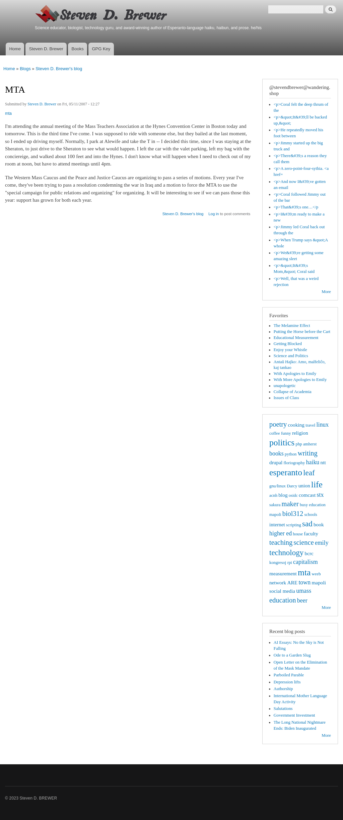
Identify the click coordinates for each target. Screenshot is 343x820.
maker (290, 504)
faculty (311, 533)
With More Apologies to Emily (300, 379)
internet (277, 524)
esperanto (285, 472)
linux (322, 424)
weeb (316, 574)
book (319, 524)
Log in (213, 214)
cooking (296, 425)
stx (320, 494)
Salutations (283, 708)
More (326, 291)
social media (282, 591)
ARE (292, 582)
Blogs (25, 68)
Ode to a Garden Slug (292, 655)
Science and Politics (291, 355)
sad (307, 523)
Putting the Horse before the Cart (302, 331)
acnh (273, 495)
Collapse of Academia (293, 391)
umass (303, 590)
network (277, 582)
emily (322, 542)
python (291, 454)
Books (78, 48)
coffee (274, 433)
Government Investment (294, 715)
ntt (323, 462)
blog (282, 495)
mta (8, 113)
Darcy (292, 486)
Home (15, 48)
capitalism (305, 562)
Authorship (283, 688)
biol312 (292, 513)
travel (310, 425)
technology (286, 552)
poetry (278, 424)
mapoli (319, 582)
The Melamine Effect (292, 325)
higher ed (280, 533)
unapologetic (285, 385)
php (299, 444)
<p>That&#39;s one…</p (296, 207)
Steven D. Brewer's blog (59, 68)
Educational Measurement (296, 337)
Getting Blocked (288, 343)
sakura (274, 504)
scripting (293, 525)
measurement (283, 573)
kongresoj (277, 562)
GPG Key (101, 48)
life (317, 484)
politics (281, 442)
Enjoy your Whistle (290, 349)
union (304, 485)
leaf (309, 472)
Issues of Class (286, 397)
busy (304, 504)
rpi (289, 562)
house (298, 534)
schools (310, 514)
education (282, 600)
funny (286, 433)
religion (300, 433)
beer (302, 600)
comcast (307, 495)
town (304, 582)
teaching (280, 542)
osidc (293, 495)
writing (308, 453)
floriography (294, 463)
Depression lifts (287, 682)
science (304, 542)
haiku (313, 462)
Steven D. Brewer (46, 48)
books (276, 453)
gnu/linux (277, 486)
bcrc (308, 553)
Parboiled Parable (289, 675)
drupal (275, 462)
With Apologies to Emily (295, 373)
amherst (310, 444)
